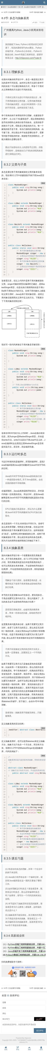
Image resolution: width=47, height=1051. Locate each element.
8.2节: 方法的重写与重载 (12, 12)
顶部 (29, 1048)
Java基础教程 (12, 7)
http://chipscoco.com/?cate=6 (28, 58)
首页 (3, 7)
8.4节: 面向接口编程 (36, 12)
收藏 (41, 22)
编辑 (35, 22)
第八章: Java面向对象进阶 (27, 7)
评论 (18, 1048)
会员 (41, 1048)
